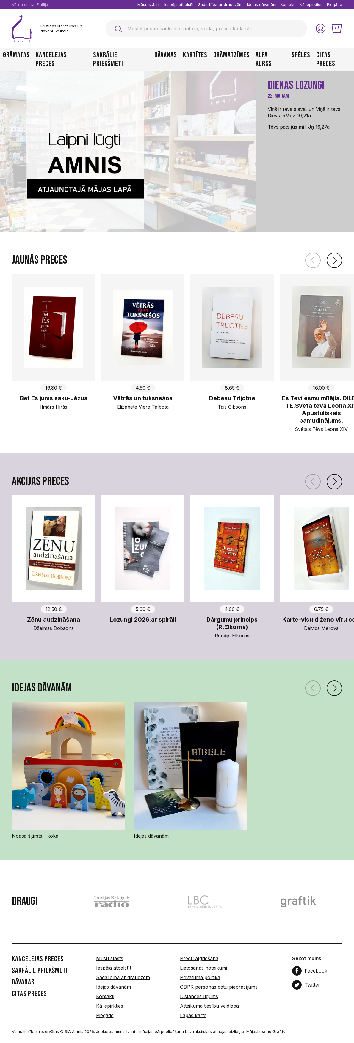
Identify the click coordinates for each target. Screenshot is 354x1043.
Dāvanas (165, 55)
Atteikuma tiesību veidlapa (209, 1006)
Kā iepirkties (311, 4)
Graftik (278, 1031)
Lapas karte (193, 1015)
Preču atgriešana (199, 958)
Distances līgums (199, 996)
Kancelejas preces (51, 59)
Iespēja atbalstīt (179, 4)
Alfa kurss (264, 59)
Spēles (301, 55)
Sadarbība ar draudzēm (220, 4)
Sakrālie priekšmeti (108, 59)
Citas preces (325, 59)
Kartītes (195, 55)
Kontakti (288, 4)
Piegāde (334, 4)
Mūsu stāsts (148, 4)
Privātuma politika (200, 977)
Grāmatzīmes (231, 55)
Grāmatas (16, 55)
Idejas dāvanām (261, 4)
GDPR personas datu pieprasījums (219, 987)
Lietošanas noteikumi (203, 968)
